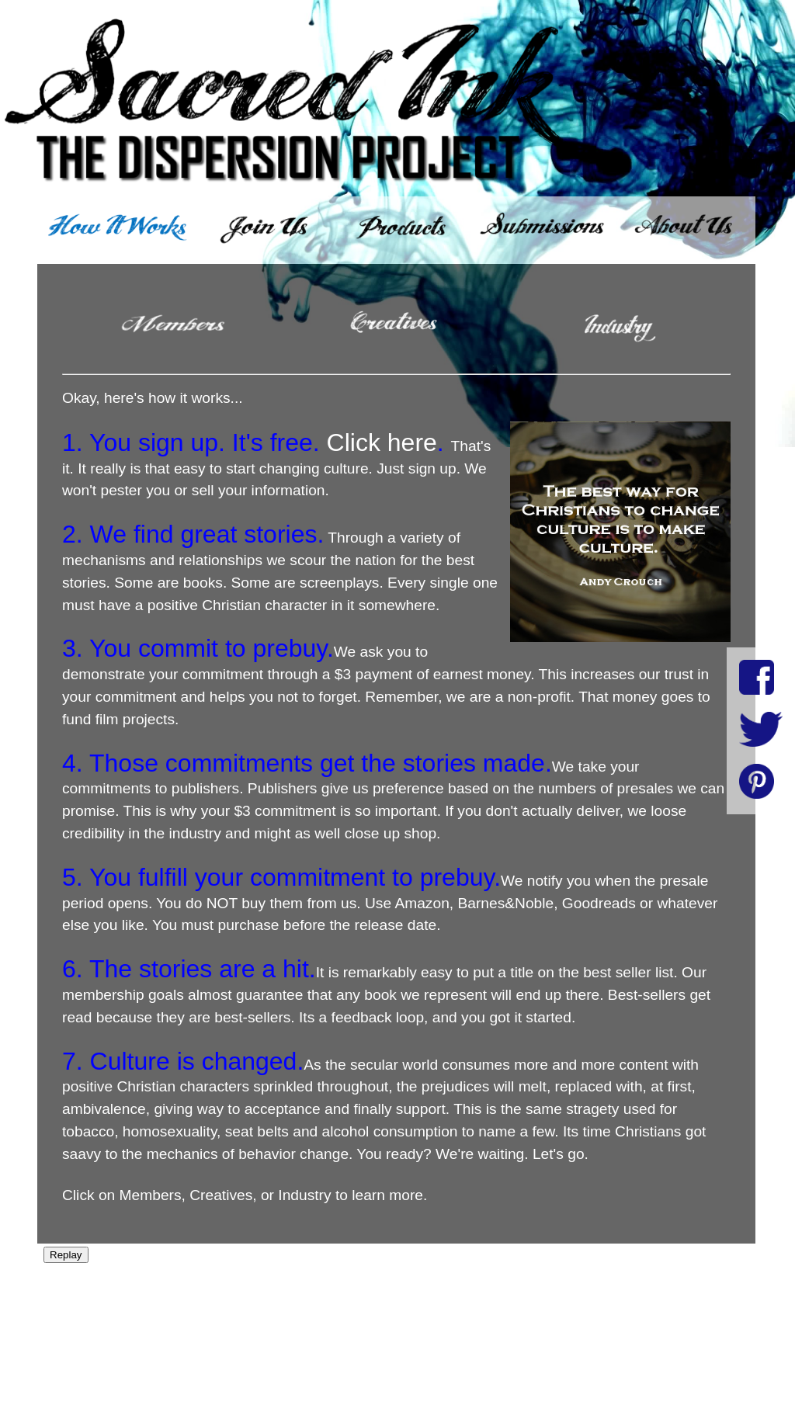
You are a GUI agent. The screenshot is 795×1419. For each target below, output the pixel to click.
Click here (382, 442)
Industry (304, 1195)
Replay (66, 1255)
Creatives (220, 1195)
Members (151, 1195)
